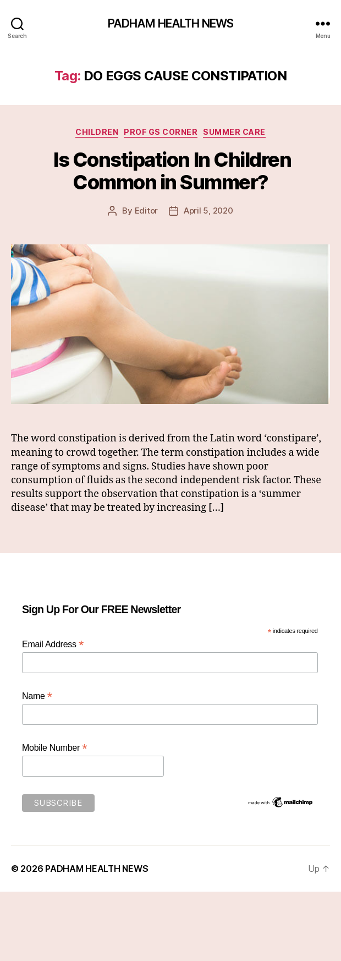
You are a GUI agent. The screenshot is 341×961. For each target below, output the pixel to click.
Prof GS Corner (160, 131)
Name (37, 696)
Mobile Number (54, 747)
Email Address (53, 644)
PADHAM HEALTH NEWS (170, 23)
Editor (146, 210)
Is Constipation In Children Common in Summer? (170, 171)
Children (96, 131)
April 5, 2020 (208, 210)
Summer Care (234, 131)
